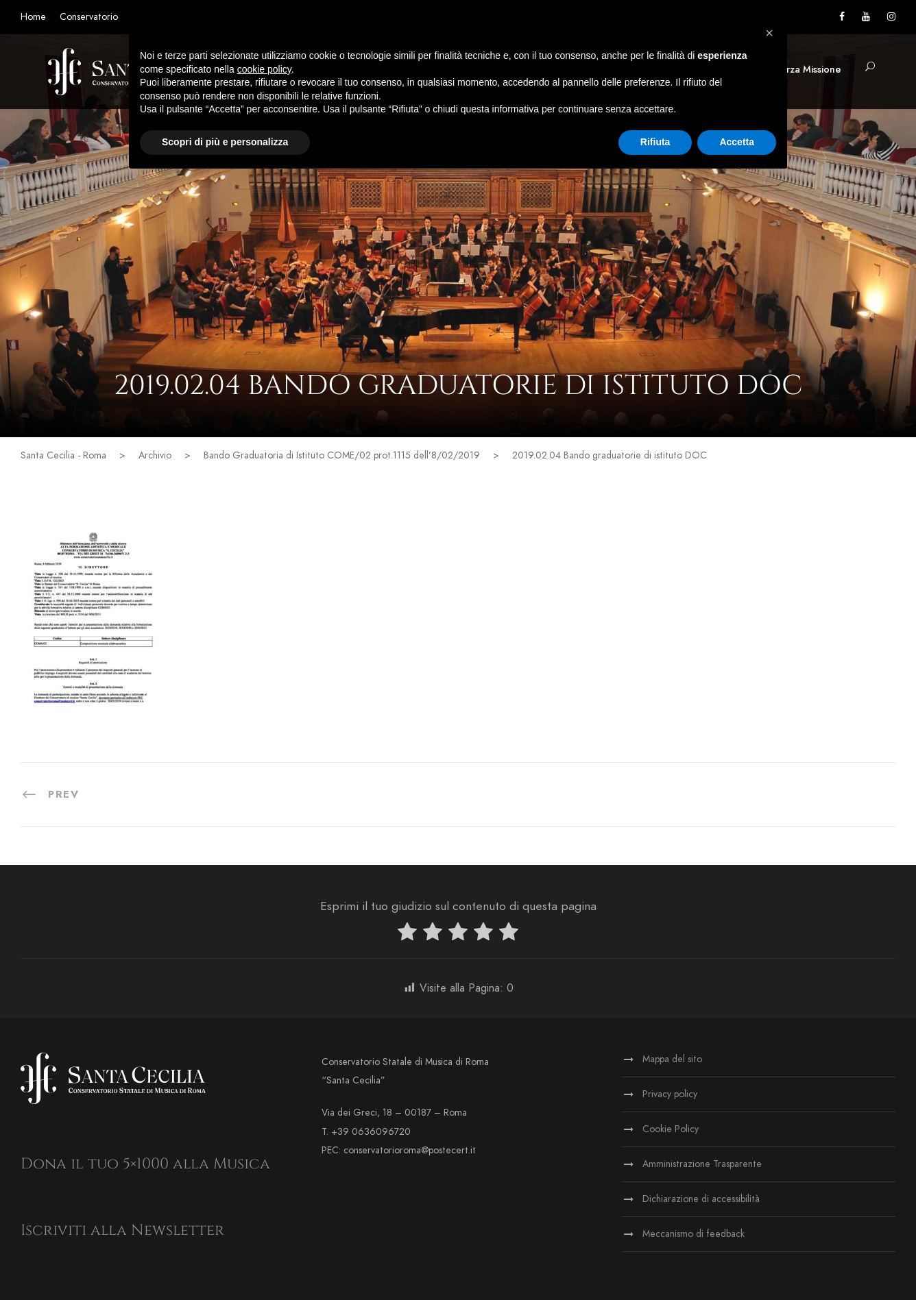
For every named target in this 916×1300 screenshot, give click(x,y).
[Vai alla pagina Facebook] (842, 16)
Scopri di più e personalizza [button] (225, 141)
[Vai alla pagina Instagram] (891, 16)
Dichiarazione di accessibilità (701, 1198)
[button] (870, 67)
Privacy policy (669, 1094)
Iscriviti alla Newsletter (122, 1230)
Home (33, 16)
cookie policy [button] (264, 69)
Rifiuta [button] (655, 141)
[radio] (407, 934)
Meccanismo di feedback (693, 1233)
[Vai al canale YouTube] (866, 16)
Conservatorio (89, 16)
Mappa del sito (672, 1059)
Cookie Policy (670, 1129)
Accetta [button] (736, 141)
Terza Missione (808, 69)
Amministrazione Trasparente (702, 1163)
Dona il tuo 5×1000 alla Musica (145, 1164)
